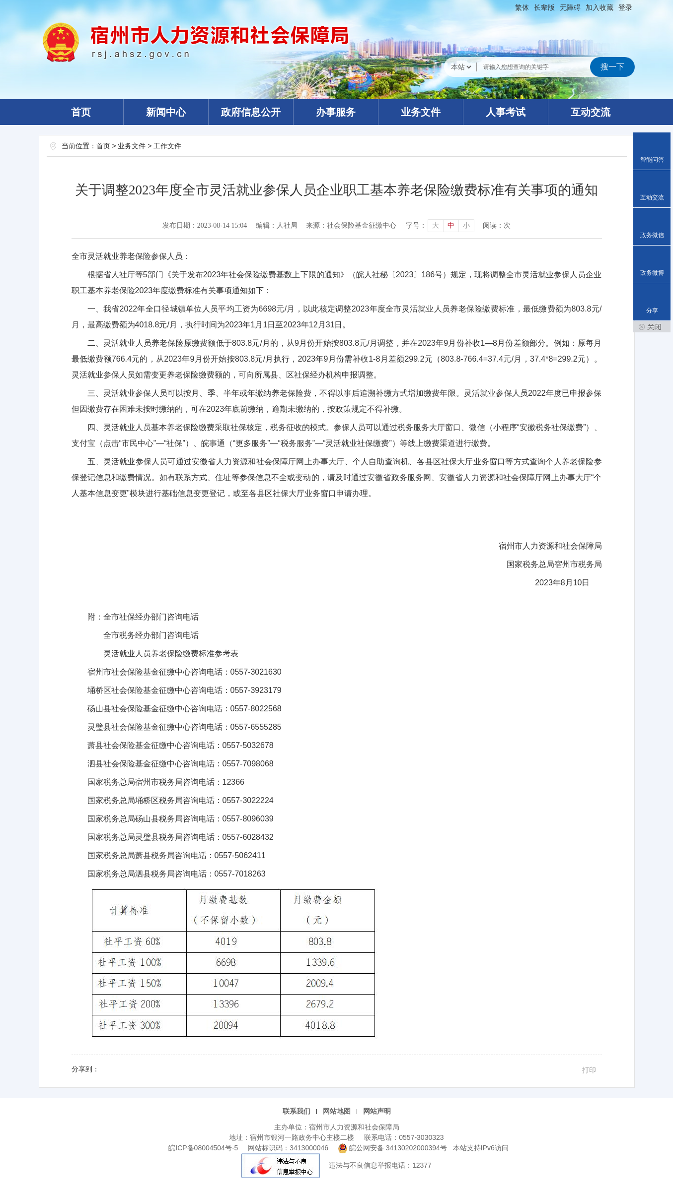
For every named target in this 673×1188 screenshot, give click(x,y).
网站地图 (337, 1111)
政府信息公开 (251, 112)
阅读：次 (497, 225)
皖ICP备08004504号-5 (203, 1148)
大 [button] (435, 225)
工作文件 (167, 146)
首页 (81, 112)
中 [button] (451, 225)
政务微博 (652, 272)
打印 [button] (589, 1070)
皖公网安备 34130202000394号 (393, 1148)
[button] (544, 7)
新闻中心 (166, 112)
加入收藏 (599, 7)
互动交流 (590, 112)
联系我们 (296, 1111)
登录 (625, 7)
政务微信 (652, 235)
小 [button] (466, 225)
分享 (652, 310)
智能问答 (652, 159)
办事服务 (336, 112)
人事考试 (505, 112)
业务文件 (421, 112)
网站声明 (377, 1111)
